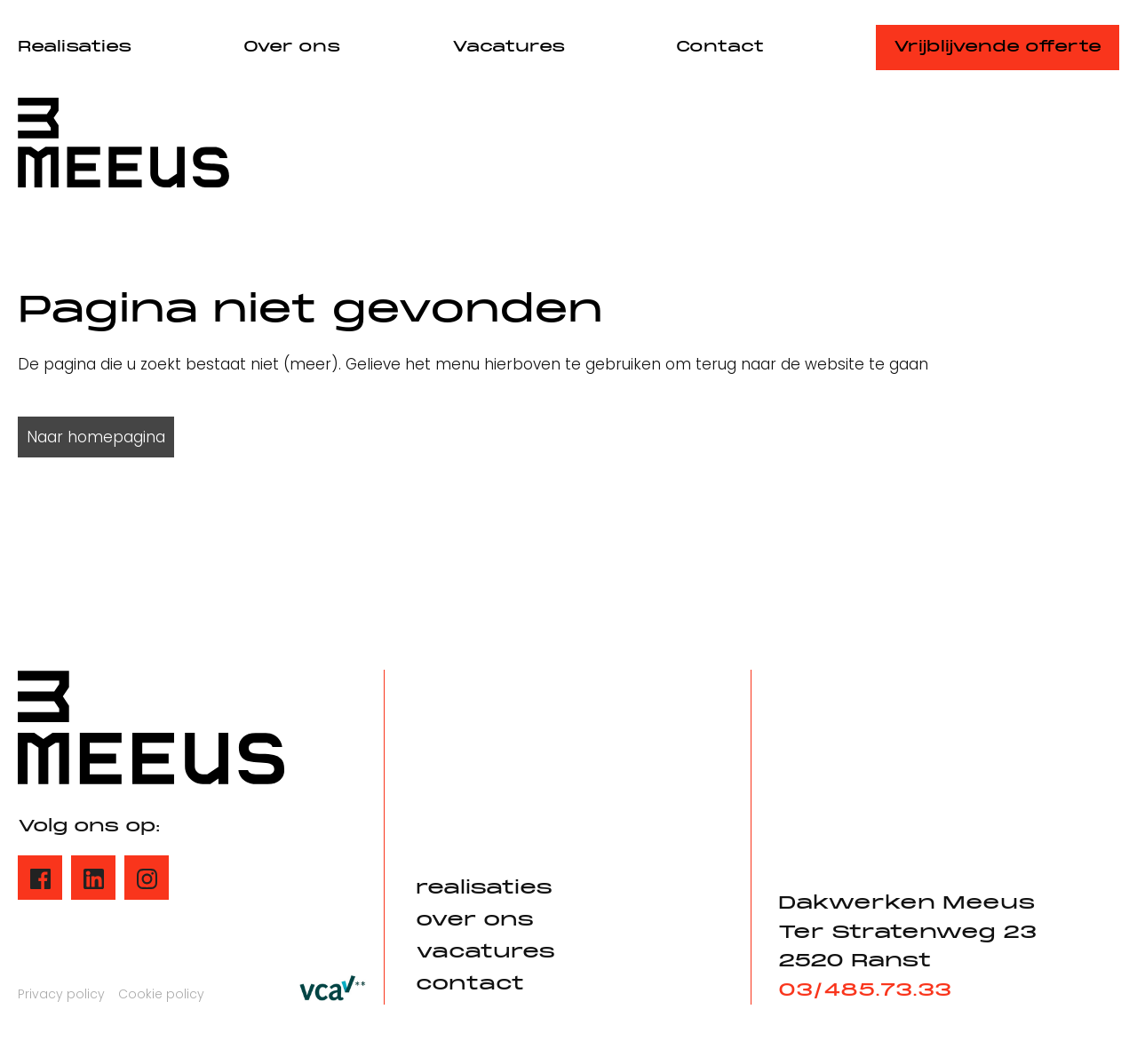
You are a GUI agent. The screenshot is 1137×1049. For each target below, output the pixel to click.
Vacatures (508, 47)
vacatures (485, 952)
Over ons (291, 47)
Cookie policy (161, 994)
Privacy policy (61, 994)
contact (470, 984)
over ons (475, 920)
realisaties (484, 888)
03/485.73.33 (864, 990)
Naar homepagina (96, 437)
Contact (720, 47)
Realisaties (74, 47)
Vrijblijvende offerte (997, 47)
